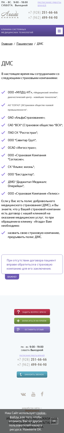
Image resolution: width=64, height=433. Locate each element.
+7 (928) (43, 12)
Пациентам (24, 43)
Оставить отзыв (34, 329)
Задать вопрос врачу (34, 312)
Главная (6, 43)
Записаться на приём (34, 321)
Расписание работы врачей (49, 3)
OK (54, 420)
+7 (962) (43, 18)
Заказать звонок (34, 374)
